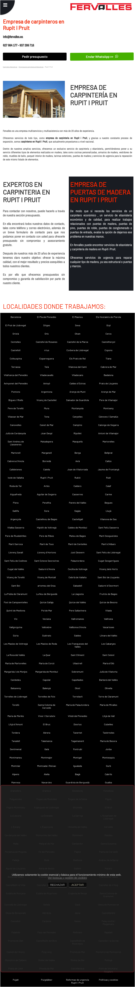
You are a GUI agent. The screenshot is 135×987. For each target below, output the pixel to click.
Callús (108, 461)
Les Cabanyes (108, 643)
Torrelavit (78, 696)
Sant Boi (15, 585)
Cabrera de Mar (108, 366)
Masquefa (78, 441)
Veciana (47, 618)
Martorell (15, 452)
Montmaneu (15, 757)
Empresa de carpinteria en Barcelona (31, 67)
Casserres (77, 494)
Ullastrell (77, 663)
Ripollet (78, 433)
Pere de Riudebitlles (15, 535)
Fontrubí (77, 749)
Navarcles (47, 782)
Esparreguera (46, 358)
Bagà (77, 774)
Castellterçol (108, 341)
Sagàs (77, 510)
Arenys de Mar (108, 391)
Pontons (15, 391)
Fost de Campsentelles (16, 602)
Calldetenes (15, 469)
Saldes (77, 635)
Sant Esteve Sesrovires (46, 560)
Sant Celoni (108, 655)
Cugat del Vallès (16, 569)
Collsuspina (16, 358)
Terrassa (15, 366)
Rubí (108, 477)
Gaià (46, 749)
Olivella (108, 688)
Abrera (46, 732)
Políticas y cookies (108, 979)
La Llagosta (78, 593)
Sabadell (77, 585)
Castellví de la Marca (77, 341)
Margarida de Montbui (46, 671)
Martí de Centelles (77, 544)
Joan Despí (46, 433)
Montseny (108, 408)
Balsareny (16, 688)
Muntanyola (77, 408)
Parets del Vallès (77, 502)
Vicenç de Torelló (16, 577)
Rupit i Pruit (46, 477)
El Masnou (77, 317)
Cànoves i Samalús (108, 416)
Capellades (77, 679)
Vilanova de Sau (108, 519)
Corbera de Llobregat (77, 350)
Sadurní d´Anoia (46, 569)
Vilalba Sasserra (15, 527)
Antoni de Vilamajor (108, 433)
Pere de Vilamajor (108, 400)
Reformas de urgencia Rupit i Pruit (77, 981)
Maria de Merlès (16, 716)
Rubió (77, 477)
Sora (46, 510)
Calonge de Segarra (108, 424)
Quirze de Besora (108, 602)
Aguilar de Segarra (46, 494)
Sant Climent (77, 655)
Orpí (108, 325)
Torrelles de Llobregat (15, 696)
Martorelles (108, 441)
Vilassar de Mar (16, 416)
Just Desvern (78, 552)
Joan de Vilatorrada (77, 469)
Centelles (16, 341)
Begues (108, 502)
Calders (77, 486)
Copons (108, 350)
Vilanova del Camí (77, 366)
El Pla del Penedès (46, 317)
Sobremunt (77, 671)
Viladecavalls (46, 375)
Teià (46, 366)
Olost (77, 688)
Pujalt (16, 979)
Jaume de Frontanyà (108, 469)
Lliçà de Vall (108, 716)
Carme (108, 494)
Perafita (46, 502)
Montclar (15, 765)
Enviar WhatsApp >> (102, 56)
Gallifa (16, 510)
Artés (47, 486)
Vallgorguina (15, 627)
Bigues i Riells (15, 400)
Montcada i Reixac (46, 765)
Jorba (108, 749)
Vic (15, 618)
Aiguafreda (15, 494)
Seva (77, 325)
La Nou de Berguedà (46, 593)
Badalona (108, 375)
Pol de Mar (46, 610)
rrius (46, 350)
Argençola (15, 519)
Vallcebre (46, 627)
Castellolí (15, 350)
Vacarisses (108, 627)
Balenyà (47, 688)
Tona (46, 416)
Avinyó (46, 383)
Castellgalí (77, 519)
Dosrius (78, 724)
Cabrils (108, 774)
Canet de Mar (47, 424)
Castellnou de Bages (46, 519)
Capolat (47, 679)
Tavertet (77, 732)
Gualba (108, 782)
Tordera (16, 732)
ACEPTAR (78, 884)
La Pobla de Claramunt (15, 593)
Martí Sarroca (16, 544)
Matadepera (46, 441)
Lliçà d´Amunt (16, 724)
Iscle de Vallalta (16, 477)
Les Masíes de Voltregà (16, 643)
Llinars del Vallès (108, 635)
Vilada (108, 610)
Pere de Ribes (46, 535)
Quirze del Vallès (77, 602)
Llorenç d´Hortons (46, 552)
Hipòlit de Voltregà (46, 527)
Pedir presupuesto (34, 56)
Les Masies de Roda (46, 643)
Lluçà (108, 510)
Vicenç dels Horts (108, 569)
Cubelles (108, 724)
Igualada (77, 765)
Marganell (47, 452)
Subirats (46, 635)
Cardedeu (16, 679)
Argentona (46, 391)
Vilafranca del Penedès (16, 375)
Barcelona (16, 317)
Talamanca (46, 741)
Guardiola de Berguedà (77, 782)
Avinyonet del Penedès (16, 383)
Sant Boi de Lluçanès (108, 577)
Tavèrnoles (108, 732)
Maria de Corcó (46, 663)
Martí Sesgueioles (108, 535)
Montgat (77, 757)
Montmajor (46, 757)
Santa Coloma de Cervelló (46, 706)
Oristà (16, 333)
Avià (77, 461)
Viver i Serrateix (46, 716)
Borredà (46, 461)
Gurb (108, 765)
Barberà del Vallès (108, 679)
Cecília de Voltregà (77, 569)
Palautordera (77, 560)
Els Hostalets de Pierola (108, 317)
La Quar (46, 655)
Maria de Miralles (108, 704)
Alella (46, 774)
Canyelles (78, 416)
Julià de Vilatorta (108, 671)
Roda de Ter (15, 486)
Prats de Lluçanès (108, 383)
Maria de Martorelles (15, 663)
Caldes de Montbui (77, 527)
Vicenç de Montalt (46, 577)
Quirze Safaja (46, 602)
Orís (47, 333)
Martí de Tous (47, 544)
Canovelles (15, 424)
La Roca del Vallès (15, 655)
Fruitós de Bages (108, 593)
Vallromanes (77, 618)
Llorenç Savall (15, 552)
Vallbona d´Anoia (77, 627)
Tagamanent (77, 741)
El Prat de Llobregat (15, 325)
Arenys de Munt (77, 391)
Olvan (77, 333)
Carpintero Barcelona (10, 67)
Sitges (46, 325)
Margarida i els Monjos (15, 671)
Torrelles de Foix (46, 696)
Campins (77, 424)
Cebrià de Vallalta (77, 577)
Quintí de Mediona (15, 610)
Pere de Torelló (16, 408)
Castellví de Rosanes (46, 341)
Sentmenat (16, 749)
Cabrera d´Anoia (15, 461)
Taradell (16, 741)
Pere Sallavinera (77, 610)
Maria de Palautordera (77, 704)
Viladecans (77, 375)
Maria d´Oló (108, 663)
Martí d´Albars (108, 544)
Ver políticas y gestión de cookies (67, 877)
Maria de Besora (108, 741)
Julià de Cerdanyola (16, 433)
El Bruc (46, 724)
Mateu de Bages (77, 535)
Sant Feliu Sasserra (108, 527)
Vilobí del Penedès (77, 716)
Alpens (15, 774)
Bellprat (108, 452)
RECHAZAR (57, 884)
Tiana (108, 358)
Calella (46, 469)
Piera (15, 502)
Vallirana (108, 618)
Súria (15, 635)
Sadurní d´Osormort (108, 585)
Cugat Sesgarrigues (108, 560)
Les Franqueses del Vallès (77, 645)
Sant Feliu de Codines (15, 560)
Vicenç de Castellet (47, 400)
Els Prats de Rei (77, 358)
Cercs (108, 333)
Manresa (15, 782)
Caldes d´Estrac (77, 383)
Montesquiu (108, 757)
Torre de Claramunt (108, 696)
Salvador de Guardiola (77, 400)
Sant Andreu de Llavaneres (16, 443)
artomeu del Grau (47, 585)
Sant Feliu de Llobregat (108, 552)
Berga (77, 452)
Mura (46, 408)
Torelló (15, 704)
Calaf (108, 486)
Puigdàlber (46, 979)
